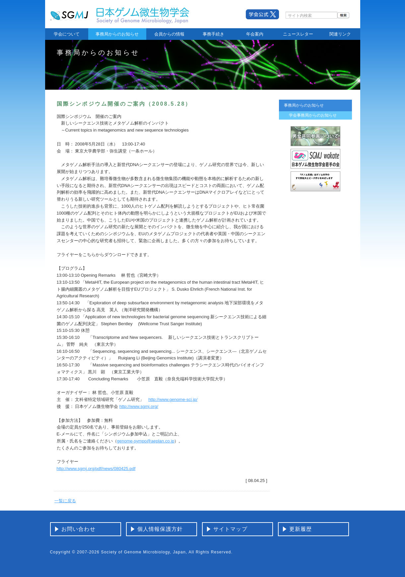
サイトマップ (230, 529)
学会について (67, 34)
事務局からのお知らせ (117, 34)
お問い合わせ (78, 529)
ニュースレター (298, 34)
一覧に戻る (65, 500)
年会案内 (254, 34)
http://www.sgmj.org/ (138, 406)
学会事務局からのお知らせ (313, 115)
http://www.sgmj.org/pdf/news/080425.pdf (96, 468)
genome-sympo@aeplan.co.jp (145, 440)
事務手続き (213, 34)
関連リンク (340, 34)
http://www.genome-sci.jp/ (172, 399)
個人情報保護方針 (160, 529)
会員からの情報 (169, 34)
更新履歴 (300, 529)
